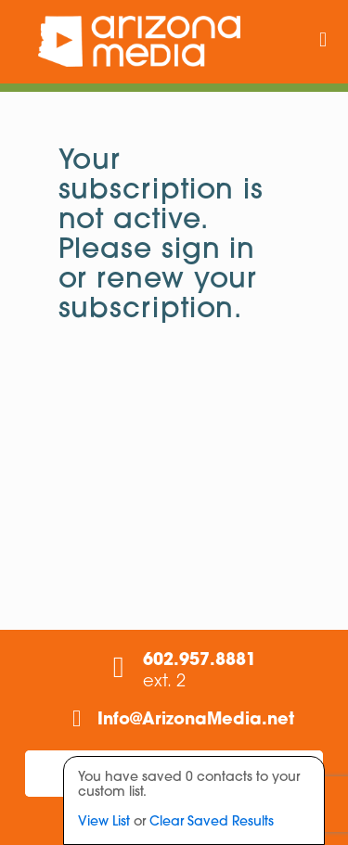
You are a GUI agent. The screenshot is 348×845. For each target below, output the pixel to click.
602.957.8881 (199, 661)
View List (104, 822)
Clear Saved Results (211, 822)
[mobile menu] (323, 42)
